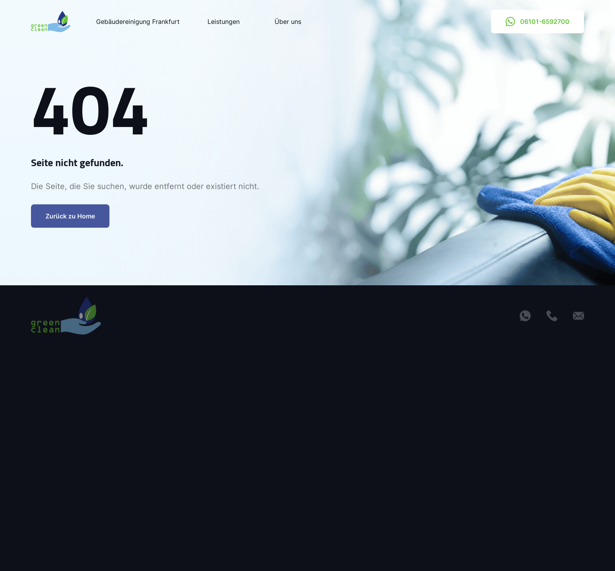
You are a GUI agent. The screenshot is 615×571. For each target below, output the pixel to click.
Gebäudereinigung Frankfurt (138, 21)
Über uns (288, 21)
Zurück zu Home (70, 220)
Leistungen (227, 21)
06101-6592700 (538, 21)
